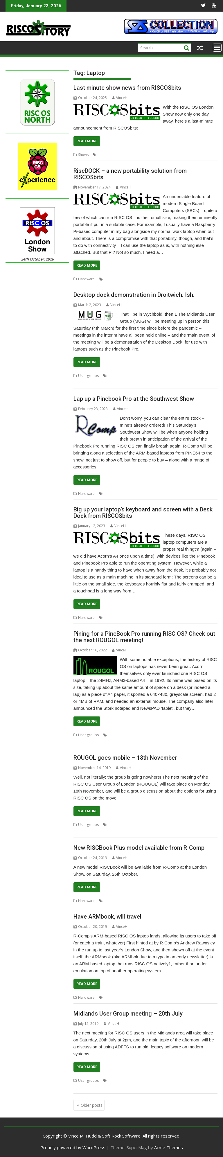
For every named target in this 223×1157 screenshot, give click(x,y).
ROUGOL (194, 734)
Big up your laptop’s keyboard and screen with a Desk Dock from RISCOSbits (143, 512)
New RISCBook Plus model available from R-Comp (138, 847)
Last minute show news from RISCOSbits (127, 87)
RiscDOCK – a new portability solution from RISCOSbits (130, 174)
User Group (83, 382)
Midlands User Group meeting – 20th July (128, 1013)
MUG (185, 375)
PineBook (161, 734)
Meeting (154, 375)
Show (193, 154)
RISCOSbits (178, 154)
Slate (204, 154)
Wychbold (110, 1087)
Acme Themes (168, 1147)
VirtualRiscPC (181, 900)
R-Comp (150, 493)
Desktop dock (119, 375)
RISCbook (160, 900)
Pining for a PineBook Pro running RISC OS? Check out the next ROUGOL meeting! (144, 637)
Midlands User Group (188, 1080)
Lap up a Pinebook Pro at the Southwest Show (133, 398)
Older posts (91, 1105)
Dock (108, 278)
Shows (83, 154)
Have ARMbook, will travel (107, 916)
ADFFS (113, 1080)
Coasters (105, 154)
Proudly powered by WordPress (72, 1147)
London (136, 154)
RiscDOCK (156, 278)
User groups (88, 375)
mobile (159, 824)
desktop (130, 617)
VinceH (119, 97)
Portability (137, 278)
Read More (86, 141)
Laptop (121, 154)
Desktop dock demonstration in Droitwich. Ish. (134, 294)
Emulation (112, 900)
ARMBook (112, 997)
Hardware (86, 278)
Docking (146, 617)
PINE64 (142, 997)
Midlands (170, 375)
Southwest (178, 493)
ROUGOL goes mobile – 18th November (125, 757)
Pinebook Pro (156, 154)
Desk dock (112, 617)
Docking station (168, 617)
